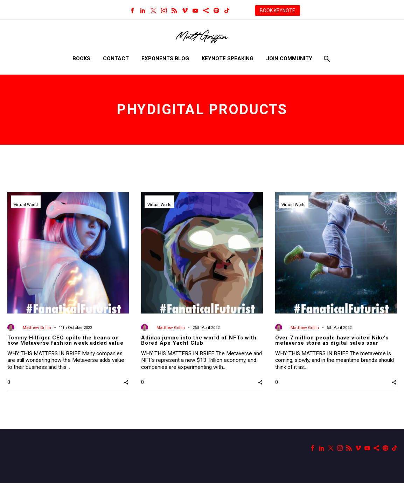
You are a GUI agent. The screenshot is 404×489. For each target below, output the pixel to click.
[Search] (326, 58)
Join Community (289, 58)
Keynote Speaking (227, 58)
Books (81, 58)
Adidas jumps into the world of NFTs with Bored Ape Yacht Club (199, 340)
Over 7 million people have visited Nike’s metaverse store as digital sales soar (332, 340)
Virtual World (26, 204)
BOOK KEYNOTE (277, 10)
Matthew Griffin (37, 327)
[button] (126, 388)
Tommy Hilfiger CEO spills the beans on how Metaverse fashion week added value (65, 340)
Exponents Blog (165, 58)
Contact (116, 58)
